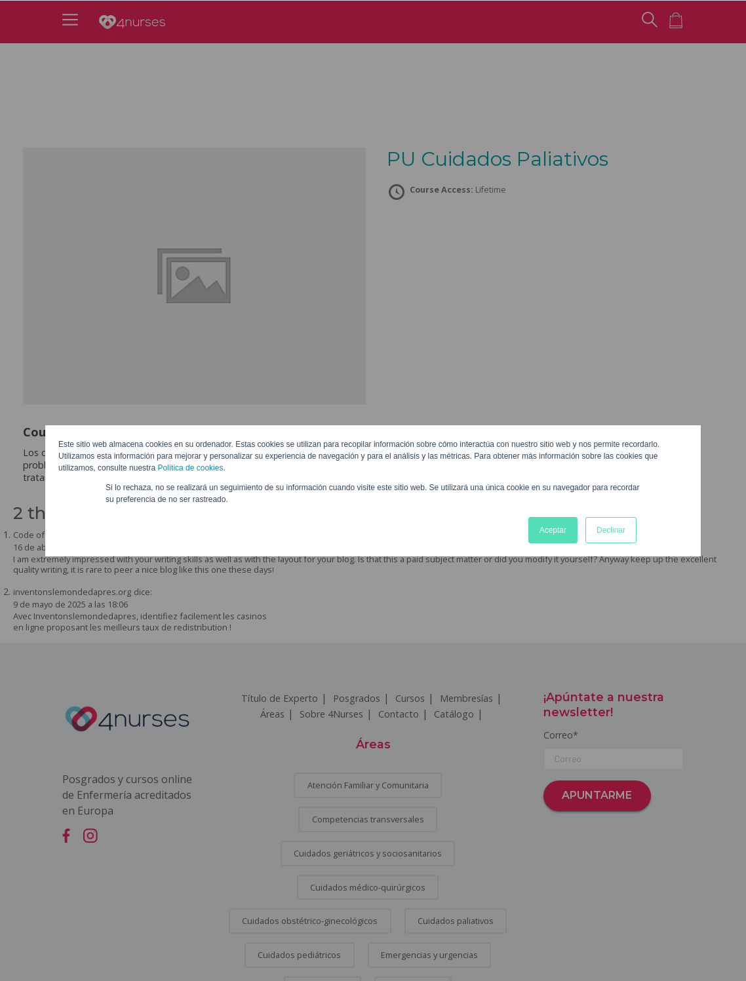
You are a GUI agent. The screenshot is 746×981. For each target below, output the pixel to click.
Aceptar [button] (553, 530)
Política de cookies (190, 467)
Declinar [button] (611, 530)
